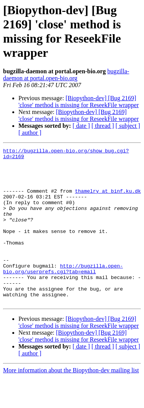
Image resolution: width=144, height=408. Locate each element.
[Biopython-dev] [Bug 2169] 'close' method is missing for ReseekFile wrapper (78, 101)
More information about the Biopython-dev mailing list (71, 401)
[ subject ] (128, 125)
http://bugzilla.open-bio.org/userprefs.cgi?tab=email (63, 293)
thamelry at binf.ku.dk (108, 200)
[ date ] (81, 125)
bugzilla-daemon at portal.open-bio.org (66, 74)
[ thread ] (102, 125)
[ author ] (29, 132)
